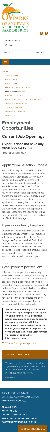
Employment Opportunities (16, 91)
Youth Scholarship (13, 107)
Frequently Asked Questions (17, 87)
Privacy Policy (9, 407)
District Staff (11, 83)
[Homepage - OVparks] (25, 17)
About (5, 71)
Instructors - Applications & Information (23, 99)
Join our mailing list (33, 428)
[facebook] (46, 34)
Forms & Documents (14, 95)
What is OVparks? (12, 75)
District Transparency (14, 415)
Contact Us (10, 45)
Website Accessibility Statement (19, 418)
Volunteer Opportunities (16, 103)
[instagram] (41, 34)
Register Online (12, 40)
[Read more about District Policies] (25, 365)
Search (39, 52)
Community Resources (15, 111)
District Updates (12, 79)
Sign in (32, 422)
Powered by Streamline (14, 422)
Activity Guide (9, 411)
